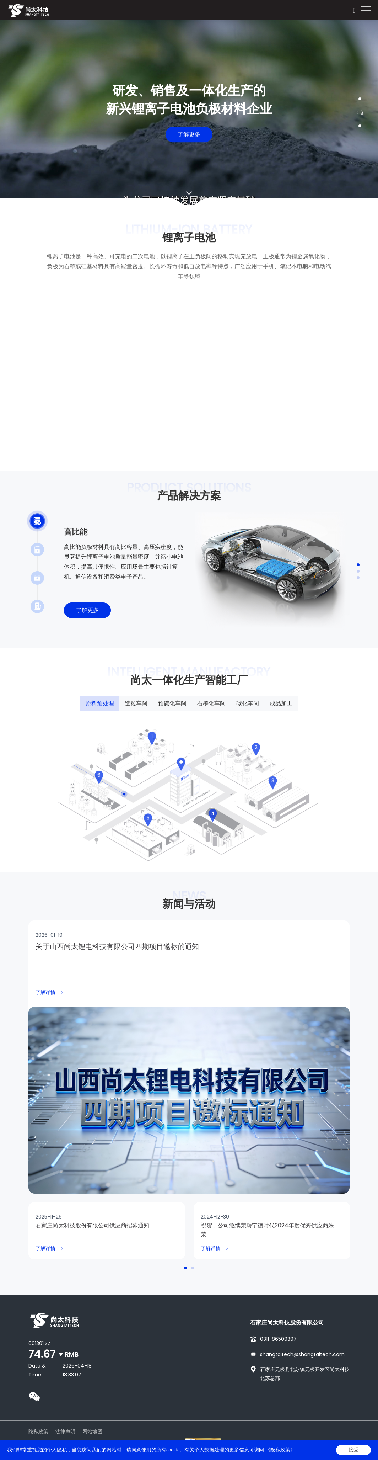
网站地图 (92, 1431)
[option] (189, 112)
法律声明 (65, 1431)
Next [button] (374, 112)
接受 (353, 1450)
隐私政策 (38, 1431)
